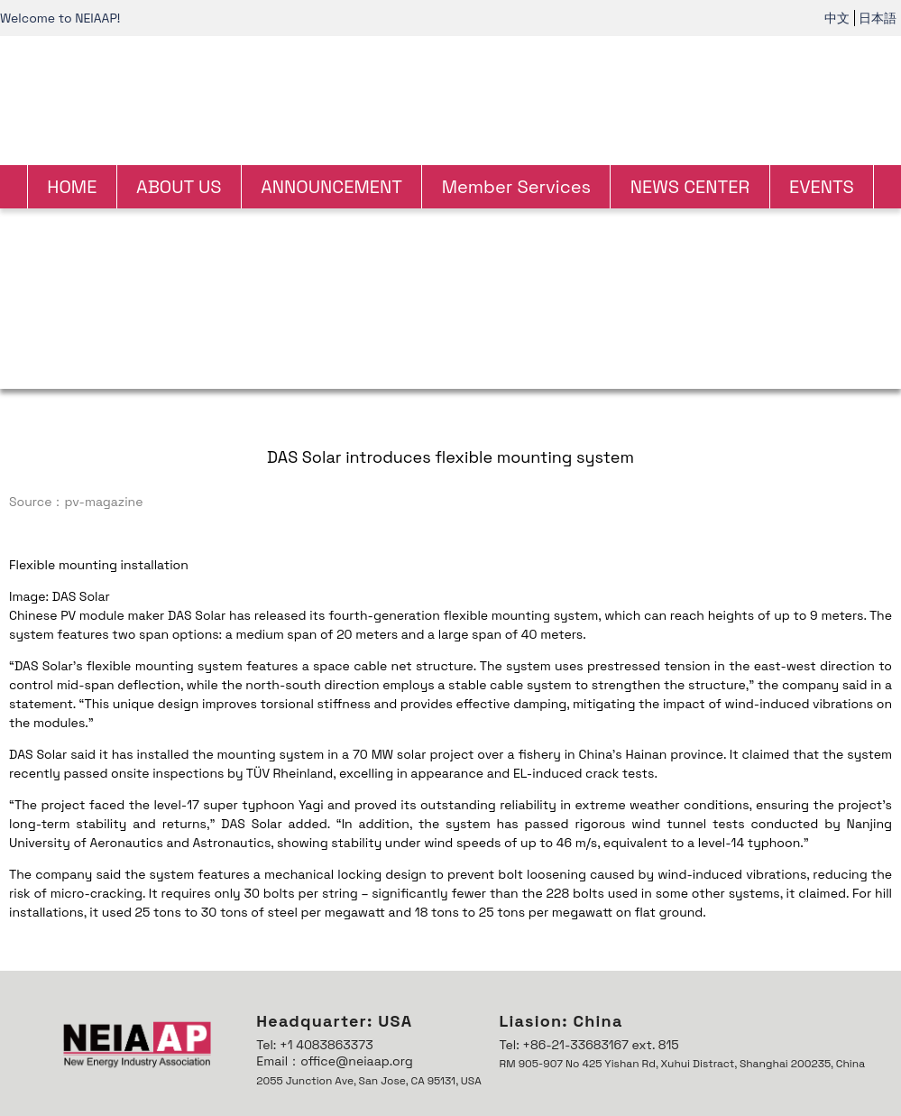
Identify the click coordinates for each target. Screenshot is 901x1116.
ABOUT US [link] (179, 186)
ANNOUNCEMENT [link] (331, 186)
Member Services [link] (516, 186)
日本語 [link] (877, 18)
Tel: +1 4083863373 (314, 1045)
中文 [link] (837, 18)
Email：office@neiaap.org (334, 1061)
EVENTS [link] (821, 186)
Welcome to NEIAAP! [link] (60, 18)
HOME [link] (72, 186)
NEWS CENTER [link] (689, 186)
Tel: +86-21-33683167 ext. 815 (589, 1045)
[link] (450, 98)
